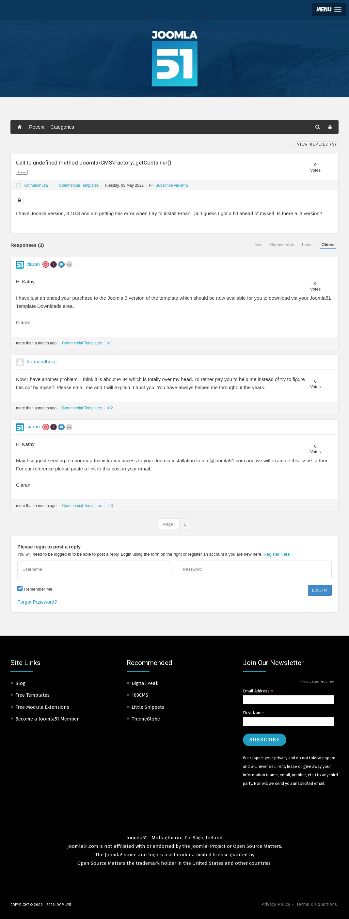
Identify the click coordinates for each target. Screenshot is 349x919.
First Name (253, 712)
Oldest (328, 244)
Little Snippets (148, 707)
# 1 (110, 343)
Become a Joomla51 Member (47, 719)
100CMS (140, 695)
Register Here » (278, 554)
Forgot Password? (37, 602)
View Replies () (317, 144)
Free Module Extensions (42, 707)
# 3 (110, 505)
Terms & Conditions (316, 904)
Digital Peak (145, 683)
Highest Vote (282, 244)
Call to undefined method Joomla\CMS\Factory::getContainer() (93, 162)
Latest (307, 244)
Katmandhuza (36, 185)
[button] (329, 9)
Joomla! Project (208, 846)
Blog (20, 683)
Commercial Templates (79, 185)
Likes (257, 244)
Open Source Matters (257, 846)
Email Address (258, 691)
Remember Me (38, 589)
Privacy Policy (275, 904)
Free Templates (32, 695)
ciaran (33, 264)
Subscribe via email (169, 185)
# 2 (110, 408)
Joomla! (113, 855)
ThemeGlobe (146, 719)
